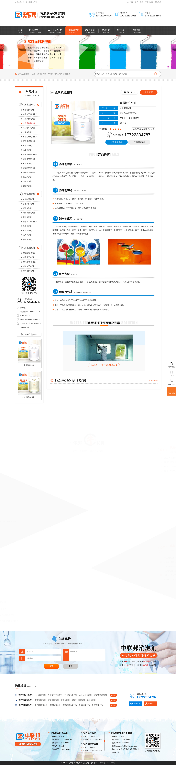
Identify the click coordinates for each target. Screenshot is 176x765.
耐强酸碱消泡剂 (29, 253)
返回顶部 (171, 391)
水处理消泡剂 (28, 110)
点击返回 (148, 92)
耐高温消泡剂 (28, 257)
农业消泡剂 (27, 186)
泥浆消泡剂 (27, 181)
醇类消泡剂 (27, 239)
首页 (33, 74)
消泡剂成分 (29, 194)
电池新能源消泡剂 (30, 155)
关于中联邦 (139, 2)
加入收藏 (130, 2)
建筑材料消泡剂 (29, 168)
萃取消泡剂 (27, 163)
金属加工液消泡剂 (30, 114)
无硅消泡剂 (27, 217)
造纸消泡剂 (27, 132)
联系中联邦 (149, 2)
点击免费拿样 (116, 142)
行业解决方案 (139, 142)
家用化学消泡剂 (29, 141)
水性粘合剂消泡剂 (30, 137)
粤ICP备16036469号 (107, 763)
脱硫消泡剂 (27, 177)
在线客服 (137, 704)
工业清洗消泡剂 (29, 119)
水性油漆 (66, 74)
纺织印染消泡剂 (29, 159)
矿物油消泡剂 (28, 204)
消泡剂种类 (41, 74)
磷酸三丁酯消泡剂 (30, 222)
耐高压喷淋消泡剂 (30, 262)
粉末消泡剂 (27, 226)
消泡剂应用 (29, 104)
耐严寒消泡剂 (28, 271)
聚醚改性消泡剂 (29, 213)
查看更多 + (153, 380)
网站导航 (158, 2)
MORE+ (113, 695)
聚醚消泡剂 (27, 208)
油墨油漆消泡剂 (29, 172)
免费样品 (151, 704)
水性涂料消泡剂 (54, 74)
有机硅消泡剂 (28, 199)
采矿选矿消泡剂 (29, 128)
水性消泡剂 (27, 231)
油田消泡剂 (27, 150)
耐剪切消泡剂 (28, 266)
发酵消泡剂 (27, 146)
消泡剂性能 (29, 247)
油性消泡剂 (27, 235)
